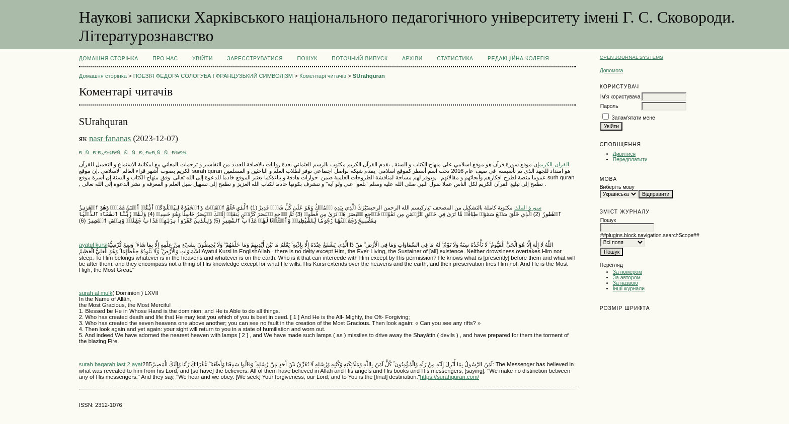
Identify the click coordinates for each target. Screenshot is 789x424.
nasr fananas (110, 138)
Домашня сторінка (108, 58)
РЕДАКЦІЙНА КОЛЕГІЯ (518, 58)
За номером (627, 272)
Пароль (609, 106)
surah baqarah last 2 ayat (110, 364)
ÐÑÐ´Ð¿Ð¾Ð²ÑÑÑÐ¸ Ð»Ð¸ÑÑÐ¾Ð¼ (133, 152)
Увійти (202, 58)
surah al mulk (96, 293)
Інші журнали (629, 288)
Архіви (412, 58)
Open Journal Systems (631, 57)
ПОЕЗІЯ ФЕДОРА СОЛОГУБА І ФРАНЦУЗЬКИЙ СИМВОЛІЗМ (213, 76)
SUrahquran (369, 76)
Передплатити (630, 159)
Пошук (307, 58)
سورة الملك (527, 207)
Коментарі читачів (322, 76)
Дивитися (624, 154)
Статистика (455, 58)
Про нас (165, 58)
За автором (627, 277)
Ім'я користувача (620, 96)
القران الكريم (554, 164)
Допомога (611, 70)
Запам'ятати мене (633, 118)
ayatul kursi (93, 245)
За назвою (625, 283)
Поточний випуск (359, 58)
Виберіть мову (617, 187)
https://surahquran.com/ (450, 377)
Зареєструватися (255, 58)
